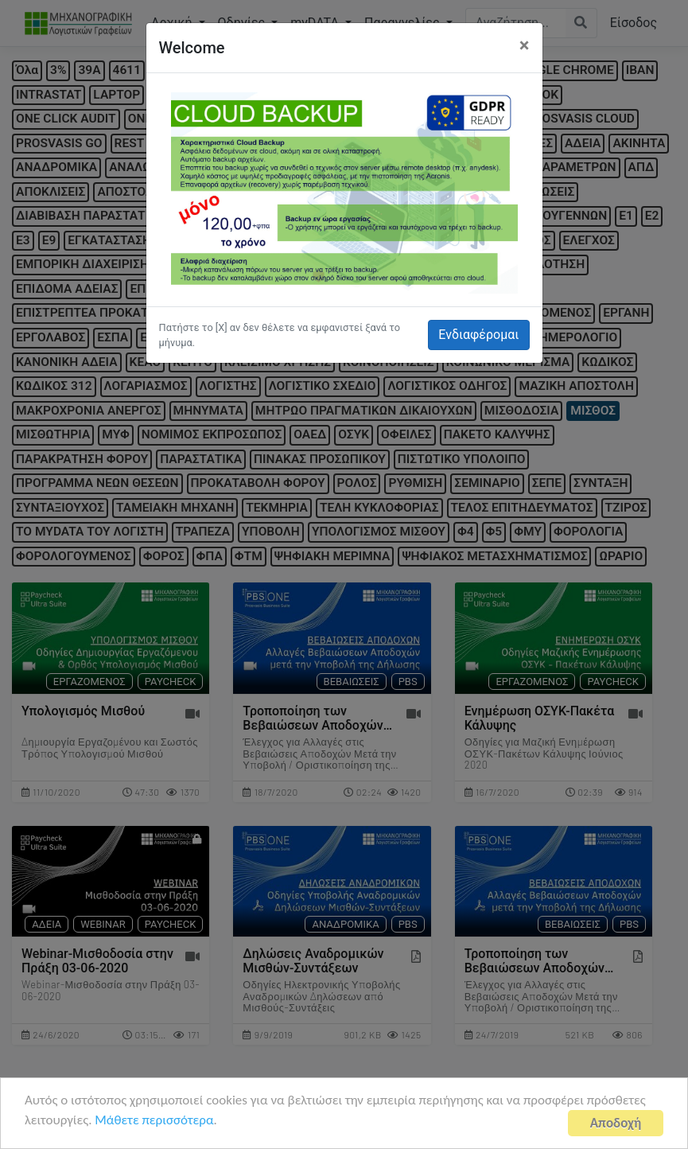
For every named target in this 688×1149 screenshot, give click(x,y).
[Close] (524, 45)
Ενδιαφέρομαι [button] (478, 334)
